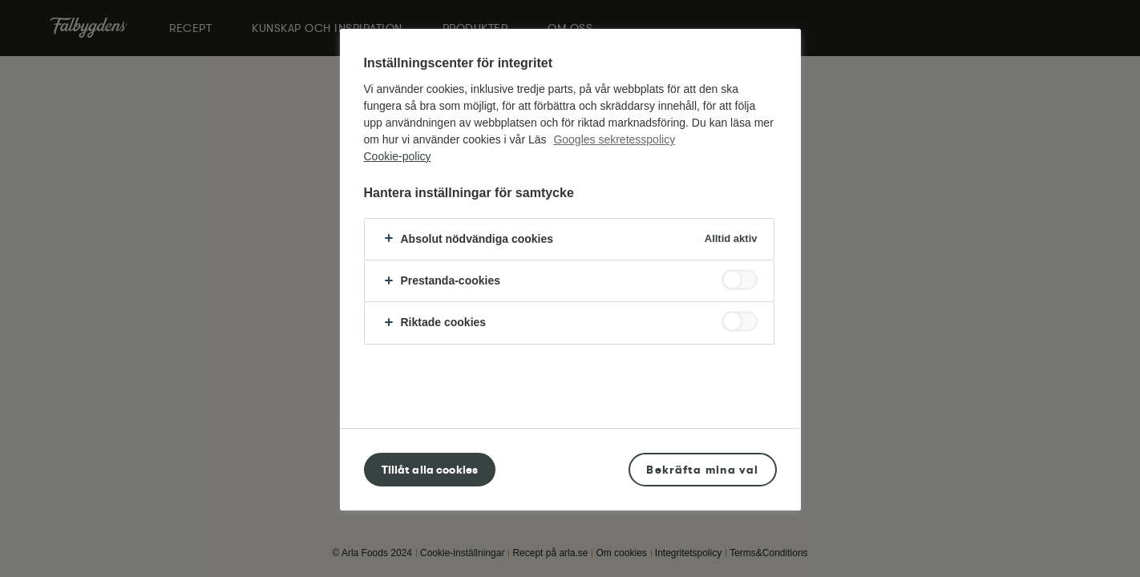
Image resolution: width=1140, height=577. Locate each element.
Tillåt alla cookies (430, 469)
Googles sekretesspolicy (614, 139)
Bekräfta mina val (702, 469)
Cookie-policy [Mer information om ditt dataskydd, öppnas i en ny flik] (397, 156)
